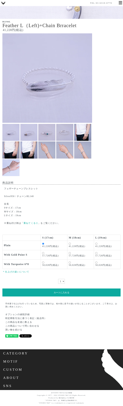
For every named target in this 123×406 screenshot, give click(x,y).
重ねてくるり (31, 223)
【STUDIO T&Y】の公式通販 (61, 393)
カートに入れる (61, 292)
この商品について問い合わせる (22, 326)
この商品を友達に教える (18, 322)
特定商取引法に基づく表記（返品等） (26, 318)
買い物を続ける (13, 330)
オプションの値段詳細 (17, 314)
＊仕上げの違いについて (15, 272)
